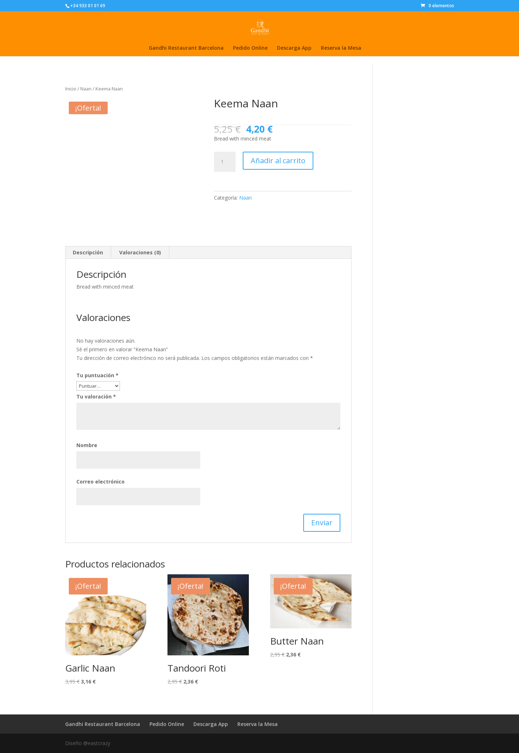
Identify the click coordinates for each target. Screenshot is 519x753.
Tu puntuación (97, 375)
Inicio (70, 88)
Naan (85, 88)
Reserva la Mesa (341, 48)
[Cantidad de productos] (225, 162)
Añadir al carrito (278, 160)
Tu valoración (96, 396)
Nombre (86, 445)
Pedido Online (250, 48)
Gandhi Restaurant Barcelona (186, 48)
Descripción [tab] (88, 252)
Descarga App (294, 48)
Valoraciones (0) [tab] (140, 252)
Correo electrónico (100, 481)
